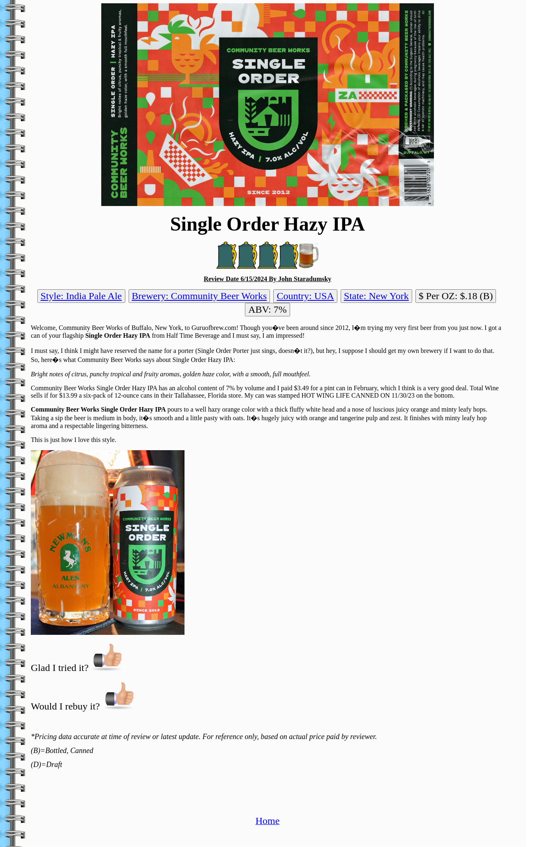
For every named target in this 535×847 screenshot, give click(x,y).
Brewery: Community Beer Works (199, 296)
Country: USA (305, 296)
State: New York (376, 296)
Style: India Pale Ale (81, 296)
